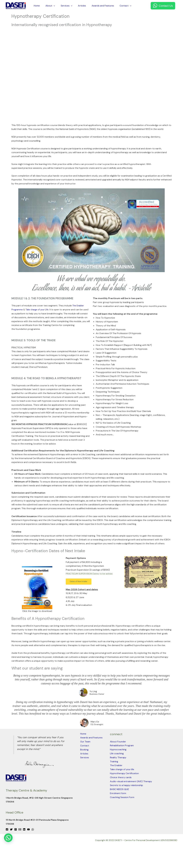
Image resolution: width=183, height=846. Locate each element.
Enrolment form (118, 791)
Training (114, 760)
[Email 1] (20, 829)
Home (36, 5)
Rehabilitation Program (122, 745)
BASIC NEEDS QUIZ (119, 788)
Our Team (85, 741)
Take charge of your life (122, 768)
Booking (84, 749)
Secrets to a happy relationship (126, 784)
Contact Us (166, 5)
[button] (81, 581)
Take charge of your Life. (39, 309)
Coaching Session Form (122, 795)
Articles (78, 5)
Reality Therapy (118, 756)
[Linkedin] (24, 829)
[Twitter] (11, 829)
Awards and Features (97, 5)
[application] (51, 6)
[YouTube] (28, 829)
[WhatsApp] (32, 829)
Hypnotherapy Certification (124, 772)
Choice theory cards (121, 776)
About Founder (118, 741)
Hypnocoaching (118, 749)
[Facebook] (7, 829)
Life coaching (117, 753)
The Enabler (116, 764)
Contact (119, 6)
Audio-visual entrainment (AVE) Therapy (131, 780)
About (48, 6)
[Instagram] (15, 829)
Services (63, 6)
